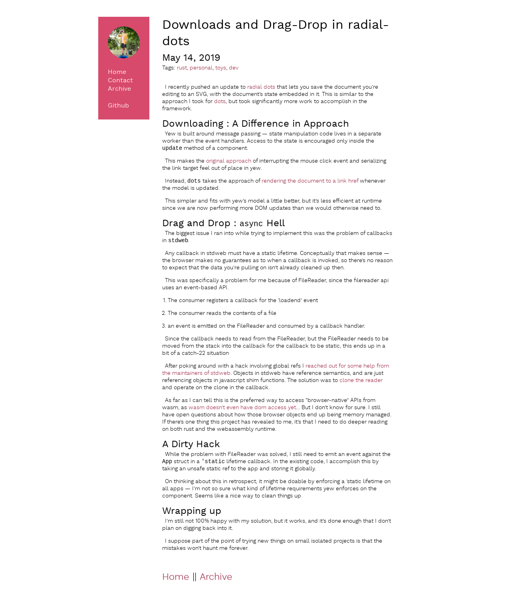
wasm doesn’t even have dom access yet (242, 410)
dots (220, 101)
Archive (119, 89)
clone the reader (361, 382)
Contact (120, 80)
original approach (228, 161)
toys (220, 68)
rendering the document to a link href (310, 182)
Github (118, 105)
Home (117, 72)
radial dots (261, 87)
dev (233, 68)
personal (201, 68)
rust (182, 68)
